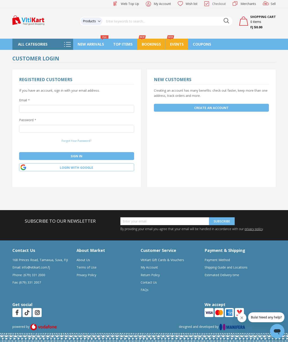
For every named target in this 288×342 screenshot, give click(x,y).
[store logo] (28, 20)
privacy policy (254, 229)
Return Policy (150, 275)
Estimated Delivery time (222, 275)
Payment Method (217, 260)
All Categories (32, 44)
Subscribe (222, 221)
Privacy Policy (86, 275)
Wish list (192, 4)
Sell (273, 4)
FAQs (144, 290)
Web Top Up (130, 4)
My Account (162, 4)
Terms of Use (86, 267)
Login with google (76, 167)
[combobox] (167, 21)
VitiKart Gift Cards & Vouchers (162, 260)
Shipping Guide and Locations (226, 267)
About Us (83, 260)
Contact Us (149, 282)
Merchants (248, 4)
